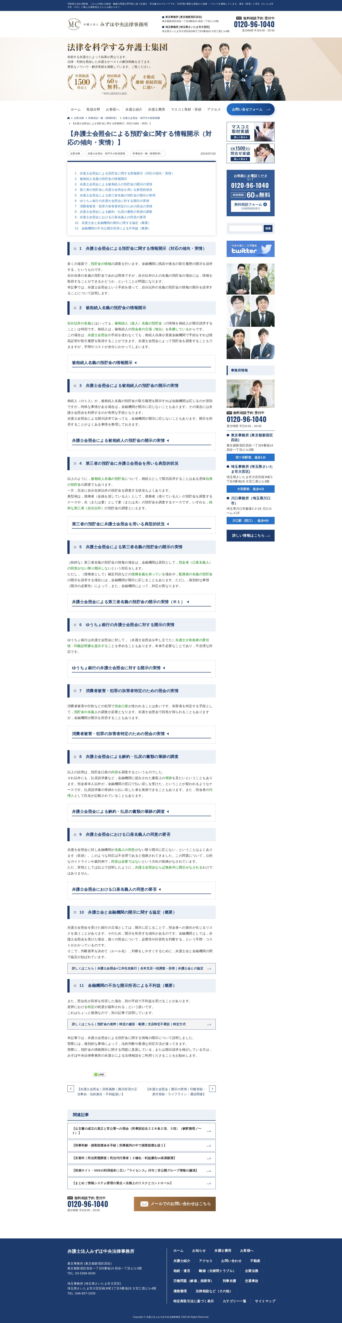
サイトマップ (265, 1301)
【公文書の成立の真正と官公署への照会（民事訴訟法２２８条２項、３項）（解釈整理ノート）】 (137, 1131)
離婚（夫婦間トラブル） (217, 1271)
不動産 (255, 1261)
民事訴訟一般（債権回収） (103, 118)
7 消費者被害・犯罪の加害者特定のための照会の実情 (113, 206)
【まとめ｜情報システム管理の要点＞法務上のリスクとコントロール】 (122, 1183)
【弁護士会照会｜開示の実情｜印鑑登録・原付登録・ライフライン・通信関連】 (176, 1091)
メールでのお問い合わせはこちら (180, 1204)
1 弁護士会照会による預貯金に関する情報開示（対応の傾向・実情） (124, 173)
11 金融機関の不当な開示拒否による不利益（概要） (113, 228)
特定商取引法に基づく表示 (193, 1301)
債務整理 (180, 1291)
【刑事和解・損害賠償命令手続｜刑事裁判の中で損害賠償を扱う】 (119, 1145)
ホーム (76, 109)
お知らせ (199, 1250)
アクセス (214, 109)
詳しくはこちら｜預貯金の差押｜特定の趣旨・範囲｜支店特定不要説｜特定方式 (129, 1024)
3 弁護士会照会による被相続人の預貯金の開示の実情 (113, 184)
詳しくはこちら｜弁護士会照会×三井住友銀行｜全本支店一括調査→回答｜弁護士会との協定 (137, 968)
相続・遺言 (181, 1271)
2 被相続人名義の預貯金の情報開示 (101, 178)
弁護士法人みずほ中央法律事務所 (100, 1251)
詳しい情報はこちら (248, 535)
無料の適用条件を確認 (115, 93)
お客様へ (113, 109)
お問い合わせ (231, 1261)
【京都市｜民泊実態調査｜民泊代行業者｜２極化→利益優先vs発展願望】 (124, 1158)
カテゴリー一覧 (234, 1301)
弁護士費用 (156, 109)
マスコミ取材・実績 (186, 109)
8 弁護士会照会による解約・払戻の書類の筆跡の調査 (113, 211)
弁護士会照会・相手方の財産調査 (141, 118)
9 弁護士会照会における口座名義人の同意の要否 (110, 217)
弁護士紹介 (133, 109)
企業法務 (79, 118)
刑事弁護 (229, 1281)
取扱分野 (93, 109)
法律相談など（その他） (214, 1291)
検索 (268, 228)
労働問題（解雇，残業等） (193, 1281)
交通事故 (251, 1281)
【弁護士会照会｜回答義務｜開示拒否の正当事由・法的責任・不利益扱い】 (107, 1091)
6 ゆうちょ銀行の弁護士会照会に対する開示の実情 (112, 201)
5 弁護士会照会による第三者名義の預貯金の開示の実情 (115, 195)
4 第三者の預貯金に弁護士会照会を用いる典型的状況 (113, 189)
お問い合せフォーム (247, 109)
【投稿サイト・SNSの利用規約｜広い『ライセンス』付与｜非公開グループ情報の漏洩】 (135, 1170)
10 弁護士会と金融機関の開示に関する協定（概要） (113, 223)
